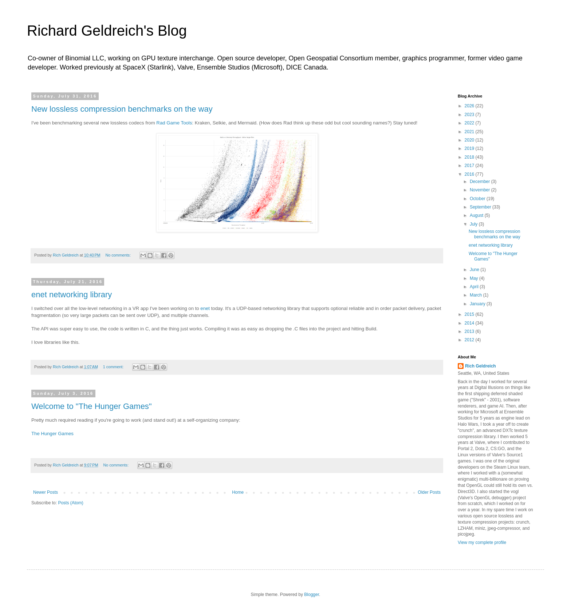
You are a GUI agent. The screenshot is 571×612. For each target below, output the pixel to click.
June (475, 269)
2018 (470, 157)
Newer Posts (45, 492)
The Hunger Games (52, 433)
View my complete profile (482, 542)
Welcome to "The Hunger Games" (91, 406)
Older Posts (429, 492)
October (478, 198)
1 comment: (114, 367)
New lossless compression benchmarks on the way (122, 109)
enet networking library (71, 294)
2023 (470, 114)
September (481, 207)
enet (205, 308)
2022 (470, 123)
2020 (470, 140)
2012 (470, 339)
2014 (470, 323)
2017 (470, 165)
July (474, 224)
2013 (470, 331)
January (478, 303)
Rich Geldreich (480, 366)
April (475, 286)
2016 (470, 174)
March (476, 295)
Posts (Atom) (70, 502)
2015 (470, 314)
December (480, 181)
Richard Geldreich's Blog (107, 31)
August (477, 215)
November (480, 189)
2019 (470, 148)
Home (238, 492)
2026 (470, 105)
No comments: (118, 255)
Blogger (311, 594)
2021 (470, 131)
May (474, 278)
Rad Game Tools (174, 123)
